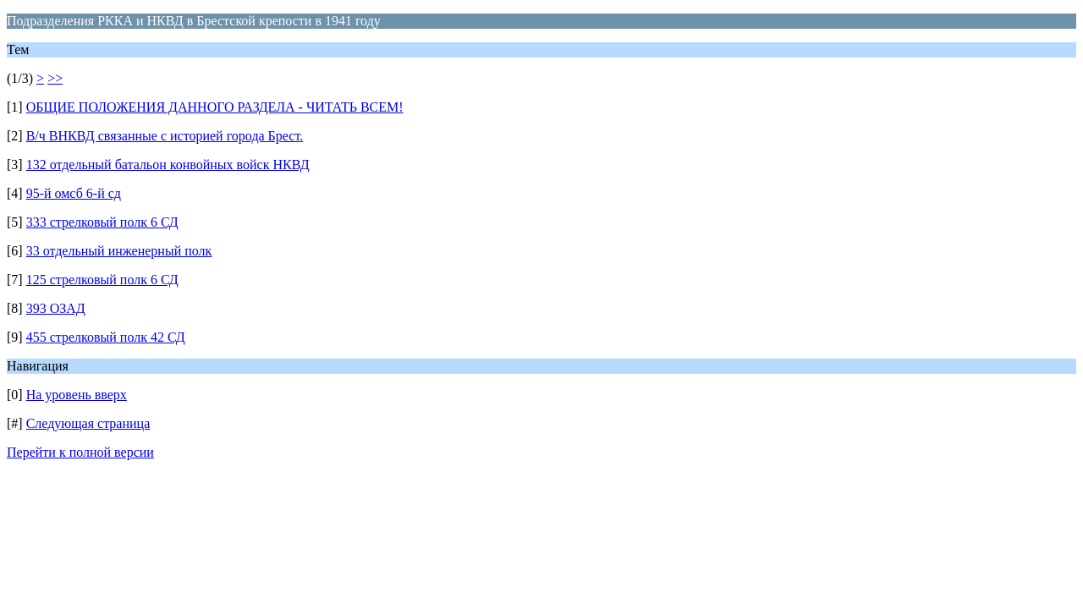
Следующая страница (88, 423)
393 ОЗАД (55, 308)
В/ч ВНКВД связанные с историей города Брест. (165, 136)
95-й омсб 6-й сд (73, 193)
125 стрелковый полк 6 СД (102, 279)
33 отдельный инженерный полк (119, 251)
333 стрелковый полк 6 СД (102, 222)
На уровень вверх (76, 394)
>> (55, 78)
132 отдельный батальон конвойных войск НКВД (168, 164)
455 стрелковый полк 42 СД (105, 337)
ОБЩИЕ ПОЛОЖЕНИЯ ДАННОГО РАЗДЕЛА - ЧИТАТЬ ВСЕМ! (215, 107)
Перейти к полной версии (80, 452)
